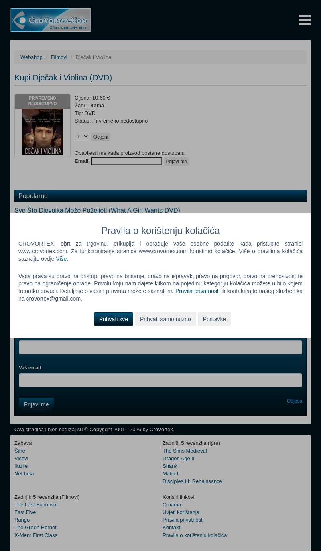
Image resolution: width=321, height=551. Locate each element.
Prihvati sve (113, 319)
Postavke (214, 319)
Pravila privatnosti (197, 291)
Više (61, 258)
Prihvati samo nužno (165, 319)
